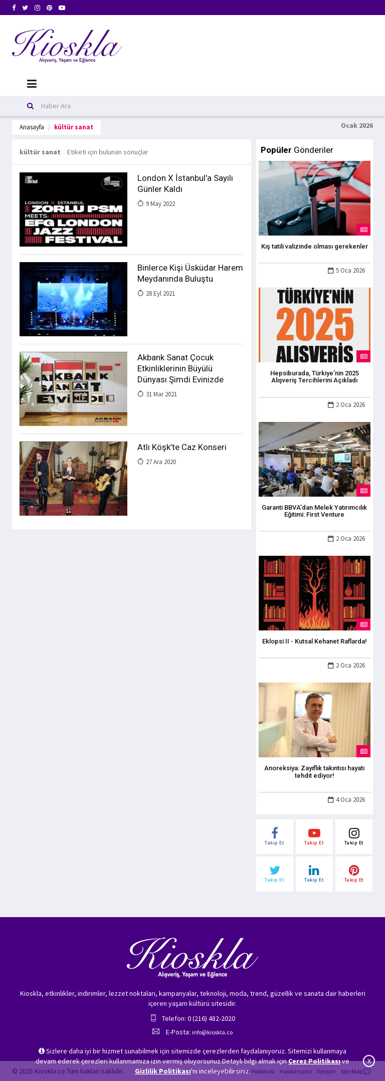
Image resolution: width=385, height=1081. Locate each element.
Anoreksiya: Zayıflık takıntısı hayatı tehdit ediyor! (314, 771)
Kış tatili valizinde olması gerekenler (314, 246)
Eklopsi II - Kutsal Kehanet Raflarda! (314, 641)
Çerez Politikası (314, 1060)
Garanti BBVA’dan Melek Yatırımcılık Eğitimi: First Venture (314, 511)
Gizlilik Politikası (163, 1070)
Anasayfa (32, 127)
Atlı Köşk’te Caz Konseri (182, 447)
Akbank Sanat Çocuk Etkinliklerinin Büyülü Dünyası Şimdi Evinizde (180, 368)
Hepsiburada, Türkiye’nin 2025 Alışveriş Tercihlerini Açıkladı (314, 376)
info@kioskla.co (212, 1032)
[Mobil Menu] (32, 84)
